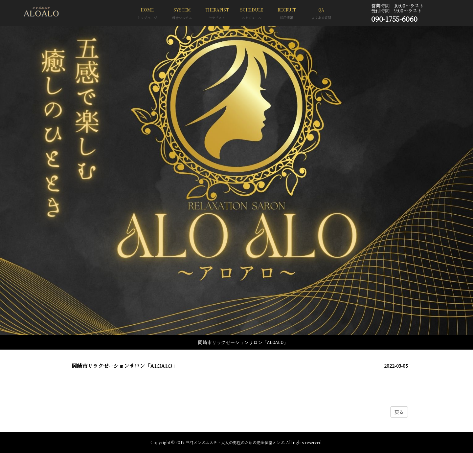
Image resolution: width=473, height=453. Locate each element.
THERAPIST (217, 14)
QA (321, 14)
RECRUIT (286, 14)
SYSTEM (182, 14)
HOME (147, 14)
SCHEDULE (251, 14)
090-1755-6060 (394, 19)
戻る (399, 412)
